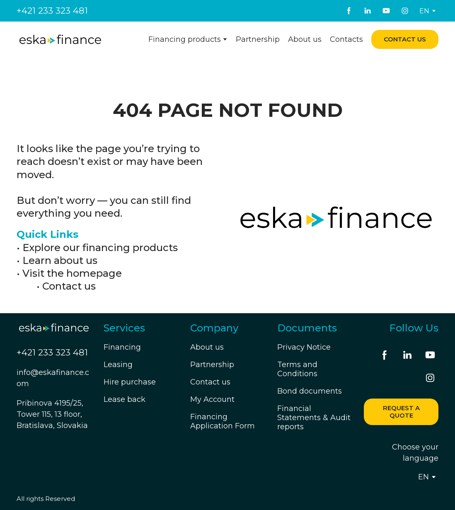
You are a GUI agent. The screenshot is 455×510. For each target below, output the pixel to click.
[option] (424, 11)
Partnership (258, 39)
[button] (349, 11)
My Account (212, 399)
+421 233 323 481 (52, 10)
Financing (122, 347)
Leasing (118, 364)
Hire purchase (130, 382)
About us (305, 39)
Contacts (346, 39)
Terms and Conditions (297, 369)
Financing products (184, 39)
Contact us (69, 286)
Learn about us (59, 260)
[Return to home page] (60, 39)
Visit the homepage (72, 273)
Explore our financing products (100, 248)
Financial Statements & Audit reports (314, 417)
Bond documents (309, 391)
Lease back (124, 399)
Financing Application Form (222, 421)
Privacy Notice (304, 347)
